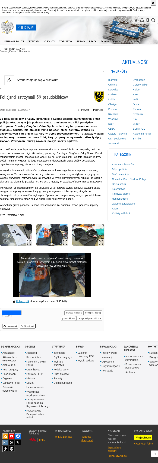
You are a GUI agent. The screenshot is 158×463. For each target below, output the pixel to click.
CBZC (111, 128)
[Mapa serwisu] (142, 20)
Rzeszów (113, 114)
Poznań (112, 109)
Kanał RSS (5, 436)
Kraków (112, 94)
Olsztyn (112, 104)
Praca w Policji (108, 346)
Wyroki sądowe (86, 360)
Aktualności (8, 352)
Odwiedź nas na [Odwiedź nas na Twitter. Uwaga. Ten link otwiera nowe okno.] (18, 442)
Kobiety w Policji (121, 213)
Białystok (113, 79)
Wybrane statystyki (59, 363)
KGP (111, 124)
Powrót (83, 109)
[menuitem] (14, 40)
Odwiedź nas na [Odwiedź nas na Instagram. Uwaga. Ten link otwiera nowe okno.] (5, 442)
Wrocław (113, 119)
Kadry (115, 208)
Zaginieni (7, 378)
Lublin (111, 99)
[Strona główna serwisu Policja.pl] (136, 20)
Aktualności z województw (9, 359)
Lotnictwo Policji (11, 382)
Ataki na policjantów (123, 164)
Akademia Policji (142, 133)
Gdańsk (112, 84)
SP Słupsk (114, 143)
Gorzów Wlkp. (140, 84)
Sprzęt (29, 382)
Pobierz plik (22, 301)
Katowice (113, 89)
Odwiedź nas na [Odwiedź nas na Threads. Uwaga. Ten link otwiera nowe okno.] (11, 442)
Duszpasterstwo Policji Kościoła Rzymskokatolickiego (37, 403)
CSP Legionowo (117, 138)
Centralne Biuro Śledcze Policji (129, 179)
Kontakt (153, 346)
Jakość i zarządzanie (123, 203)
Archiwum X (9, 365)
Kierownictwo (33, 357)
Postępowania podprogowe (133, 366)
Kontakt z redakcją (63, 436)
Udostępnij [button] (10, 326)
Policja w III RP (34, 374)
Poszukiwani (9, 374)
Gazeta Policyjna (117, 133)
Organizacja (33, 369)
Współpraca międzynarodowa (35, 393)
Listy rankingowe (111, 366)
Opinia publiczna (63, 382)
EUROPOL (139, 128)
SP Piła (137, 138)
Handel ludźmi (120, 198)
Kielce (136, 89)
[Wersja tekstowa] (148, 20)
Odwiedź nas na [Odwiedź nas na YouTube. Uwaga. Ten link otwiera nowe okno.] (11, 436)
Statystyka (58, 346)
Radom (137, 109)
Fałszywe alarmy (121, 193)
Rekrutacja (107, 370)
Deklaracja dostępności (87, 438)
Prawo (80, 346)
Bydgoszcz (139, 79)
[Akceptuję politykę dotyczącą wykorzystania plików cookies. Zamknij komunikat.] (153, 3)
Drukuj (98, 109)
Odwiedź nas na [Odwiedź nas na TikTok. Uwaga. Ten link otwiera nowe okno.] (5, 449)
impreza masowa (74, 313)
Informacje (59, 352)
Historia (30, 378)
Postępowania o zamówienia (134, 358)
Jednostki (31, 352)
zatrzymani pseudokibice (89, 318)
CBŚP (136, 124)
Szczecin (138, 114)
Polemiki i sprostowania (9, 389)
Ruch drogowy (10, 369)
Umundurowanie (35, 387)
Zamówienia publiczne (131, 348)
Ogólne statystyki (63, 357)
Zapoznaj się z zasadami (114, 448)
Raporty (58, 378)
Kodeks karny (61, 369)
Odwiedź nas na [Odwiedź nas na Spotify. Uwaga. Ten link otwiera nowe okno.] (11, 449)
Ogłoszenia (108, 361)
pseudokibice (68, 318)
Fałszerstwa (118, 189)
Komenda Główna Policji (36, 363)
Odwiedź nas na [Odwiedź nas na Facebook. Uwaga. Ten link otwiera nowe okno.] (18, 436)
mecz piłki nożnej (93, 313)
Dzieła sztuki (119, 184)
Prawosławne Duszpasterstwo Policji (35, 414)
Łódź (135, 99)
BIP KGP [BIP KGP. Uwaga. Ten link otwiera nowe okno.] (42, 439)
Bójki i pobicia (119, 169)
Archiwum (130, 372)
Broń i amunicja (120, 174)
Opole (136, 104)
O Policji (30, 346)
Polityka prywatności (117, 455)
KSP (135, 94)
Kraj (135, 119)
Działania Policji (10, 346)
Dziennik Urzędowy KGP (86, 354)
